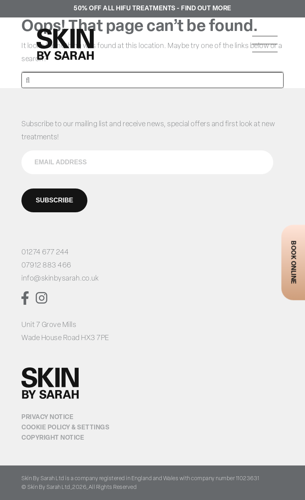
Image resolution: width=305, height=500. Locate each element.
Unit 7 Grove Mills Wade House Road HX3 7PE (65, 331)
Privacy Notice (47, 417)
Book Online (293, 263)
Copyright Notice (52, 438)
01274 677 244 (45, 252)
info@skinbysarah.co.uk (59, 279)
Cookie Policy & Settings (65, 428)
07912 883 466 (46, 265)
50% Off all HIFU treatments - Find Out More (152, 9)
